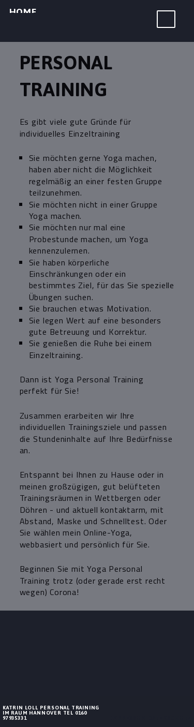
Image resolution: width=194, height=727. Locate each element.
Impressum (128, 718)
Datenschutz (170, 718)
